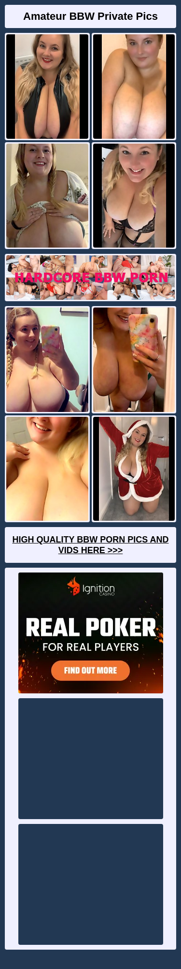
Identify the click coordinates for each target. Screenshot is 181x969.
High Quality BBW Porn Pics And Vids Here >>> (90, 545)
